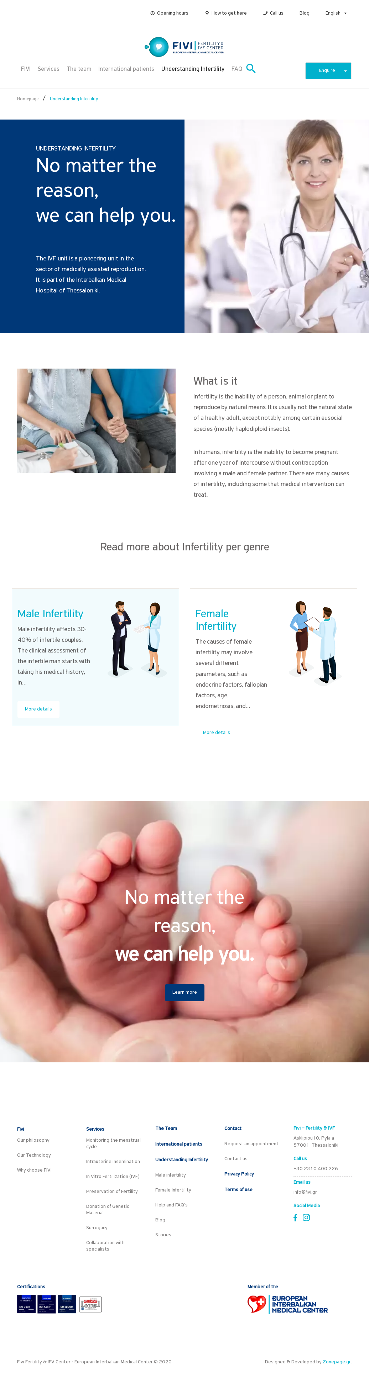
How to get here (229, 13)
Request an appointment (251, 1144)
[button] (344, 13)
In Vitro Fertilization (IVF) (113, 1176)
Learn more (184, 992)
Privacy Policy (239, 1174)
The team (79, 69)
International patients (126, 69)
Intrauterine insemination (113, 1161)
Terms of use (238, 1190)
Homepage (27, 99)
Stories (163, 1235)
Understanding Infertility (192, 69)
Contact (232, 1128)
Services (48, 69)
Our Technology (34, 1155)
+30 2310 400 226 (315, 1169)
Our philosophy (33, 1140)
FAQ (237, 69)
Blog (305, 13)
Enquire (333, 70)
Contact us (236, 1159)
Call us (277, 13)
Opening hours (172, 13)
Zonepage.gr (337, 1362)
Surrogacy (97, 1228)
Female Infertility (173, 1190)
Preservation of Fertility (112, 1191)
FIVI (26, 69)
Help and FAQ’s (171, 1205)
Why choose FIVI (34, 1170)
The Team (166, 1128)
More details (38, 709)
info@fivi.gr (305, 1192)
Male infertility (170, 1175)
